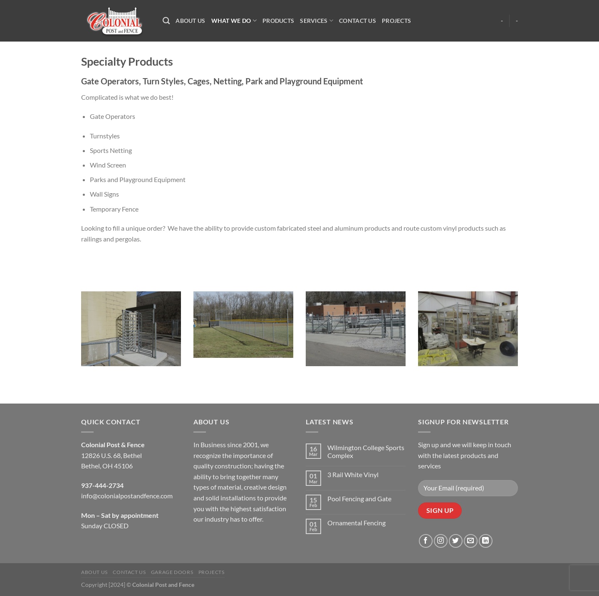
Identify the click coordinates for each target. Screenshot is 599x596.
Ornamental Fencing (356, 523)
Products (278, 20)
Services (316, 21)
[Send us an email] (471, 541)
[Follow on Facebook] (426, 541)
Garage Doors (172, 572)
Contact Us (357, 20)
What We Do (234, 21)
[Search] (166, 21)
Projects (396, 20)
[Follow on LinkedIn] (486, 541)
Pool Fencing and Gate (359, 498)
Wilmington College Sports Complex (365, 451)
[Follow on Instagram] (441, 541)
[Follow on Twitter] (456, 541)
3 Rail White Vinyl (353, 474)
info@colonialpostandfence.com (127, 496)
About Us (190, 20)
